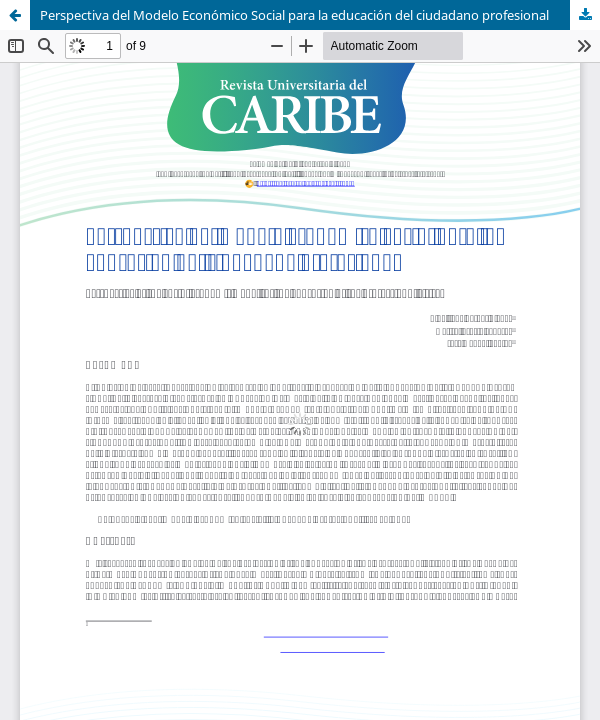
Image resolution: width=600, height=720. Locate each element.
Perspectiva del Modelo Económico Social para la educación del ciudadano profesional (294, 15)
